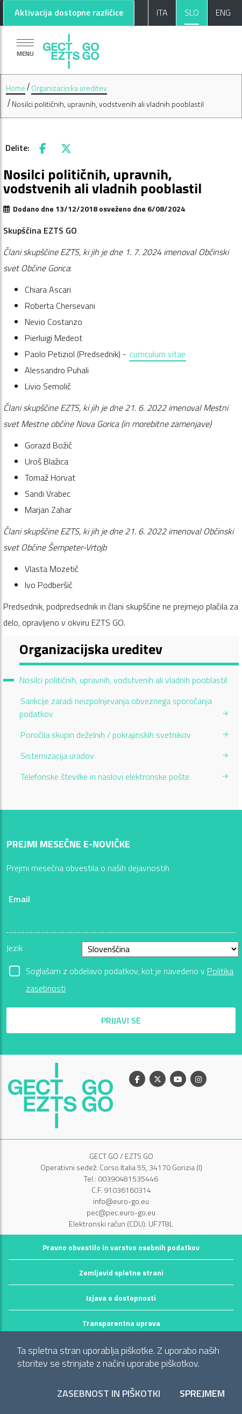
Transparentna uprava (121, 1323)
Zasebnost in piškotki (108, 1394)
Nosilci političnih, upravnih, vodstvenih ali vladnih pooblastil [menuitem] (123, 679)
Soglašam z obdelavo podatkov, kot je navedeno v (129, 972)
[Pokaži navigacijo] (25, 47)
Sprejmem (202, 1394)
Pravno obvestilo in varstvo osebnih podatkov (121, 1247)
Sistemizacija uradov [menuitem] (57, 755)
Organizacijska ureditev (69, 87)
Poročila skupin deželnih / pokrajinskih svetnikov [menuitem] (105, 734)
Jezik (14, 947)
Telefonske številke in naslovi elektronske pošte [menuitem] (104, 776)
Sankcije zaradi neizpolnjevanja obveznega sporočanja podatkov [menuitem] (115, 707)
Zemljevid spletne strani (121, 1272)
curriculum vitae (158, 353)
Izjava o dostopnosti (121, 1297)
